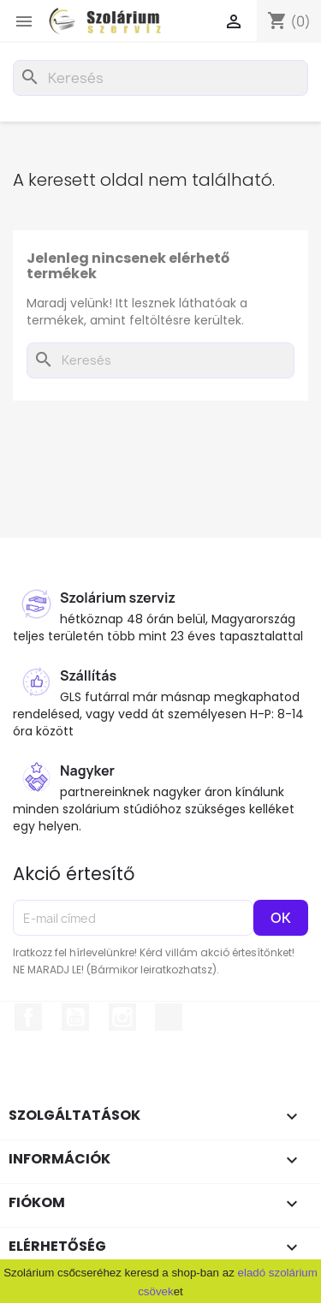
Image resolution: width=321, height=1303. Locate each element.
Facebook (28, 1017)
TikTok (168, 1017)
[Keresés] (160, 78)
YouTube (75, 1017)
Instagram (122, 1017)
